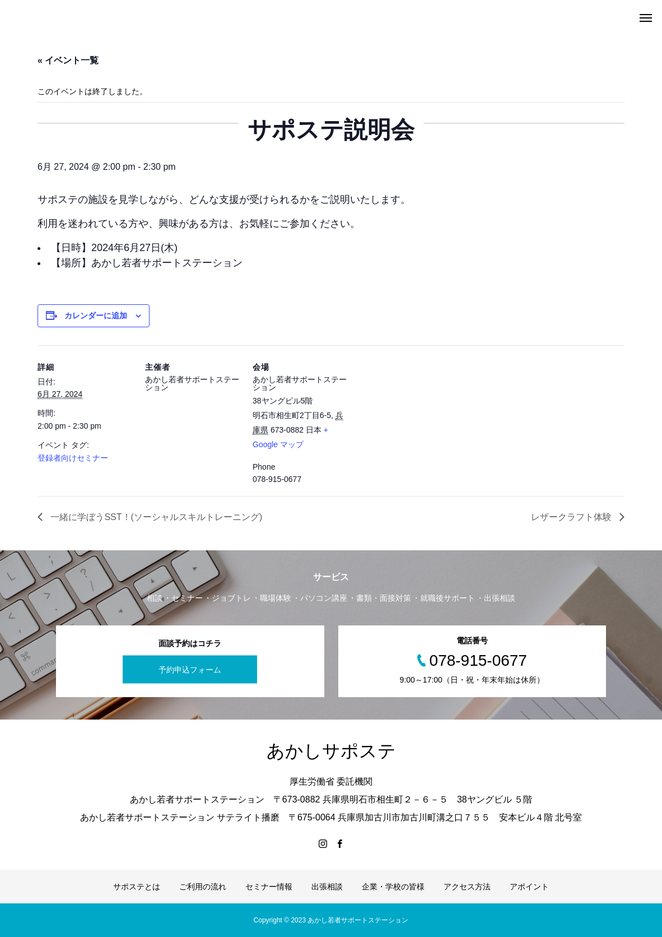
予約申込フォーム (189, 669)
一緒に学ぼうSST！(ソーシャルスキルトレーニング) (155, 517)
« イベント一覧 (68, 60)
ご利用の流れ (202, 886)
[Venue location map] (419, 422)
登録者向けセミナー (73, 457)
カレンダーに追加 (95, 315)
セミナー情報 (268, 886)
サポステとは (136, 886)
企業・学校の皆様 (393, 886)
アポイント (529, 886)
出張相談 (327, 886)
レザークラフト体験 (572, 517)
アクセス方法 (467, 886)
